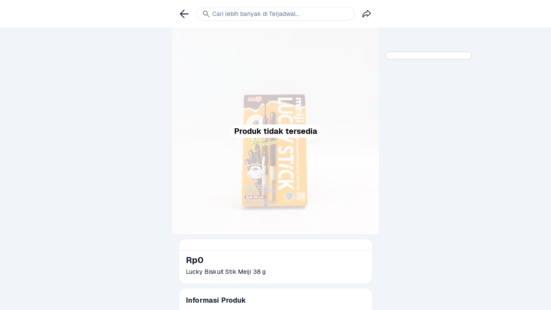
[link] (184, 14)
